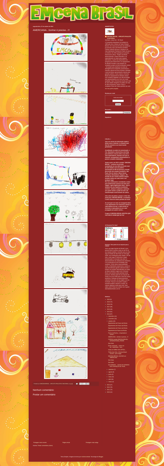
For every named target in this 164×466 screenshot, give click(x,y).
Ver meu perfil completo (111, 88)
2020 (108, 299)
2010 (108, 392)
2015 (108, 311)
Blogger (101, 456)
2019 (108, 302)
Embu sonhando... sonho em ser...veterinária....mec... (116, 346)
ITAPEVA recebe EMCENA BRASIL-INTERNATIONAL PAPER (118, 340)
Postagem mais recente (40, 442)
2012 (108, 387)
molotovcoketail (85, 456)
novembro (111, 318)
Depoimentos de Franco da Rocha (117, 323)
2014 (108, 314)
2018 (108, 304)
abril (109, 379)
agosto (110, 372)
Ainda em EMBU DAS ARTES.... (117, 349)
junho (110, 374)
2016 (108, 309)
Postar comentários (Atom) (45, 445)
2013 (108, 385)
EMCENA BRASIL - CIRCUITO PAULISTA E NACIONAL (119, 37)
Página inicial (66, 442)
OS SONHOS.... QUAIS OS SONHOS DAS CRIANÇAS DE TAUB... (118, 365)
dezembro (111, 316)
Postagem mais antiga (92, 442)
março (110, 381)
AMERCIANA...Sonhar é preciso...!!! (118, 337)
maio (109, 376)
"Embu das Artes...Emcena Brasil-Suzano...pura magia (117, 352)
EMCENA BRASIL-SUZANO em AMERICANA (117, 356)
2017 (108, 306)
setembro (111, 369)
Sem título (111, 343)
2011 (108, 389)
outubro (110, 321)
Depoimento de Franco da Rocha (117, 330)
